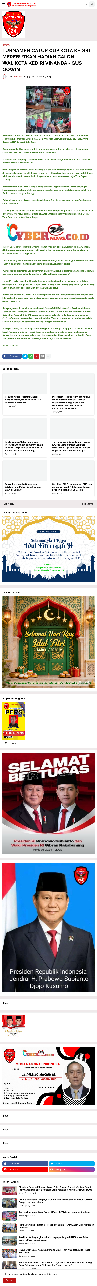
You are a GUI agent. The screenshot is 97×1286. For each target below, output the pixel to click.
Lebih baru (9, 504)
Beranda (6, 45)
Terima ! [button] (9, 1280)
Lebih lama (87, 504)
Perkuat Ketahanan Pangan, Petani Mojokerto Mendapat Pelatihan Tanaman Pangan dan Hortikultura (55, 1201)
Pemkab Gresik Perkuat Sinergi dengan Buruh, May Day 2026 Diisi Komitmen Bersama (23, 400)
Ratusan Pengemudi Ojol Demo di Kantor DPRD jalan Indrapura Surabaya (54, 1212)
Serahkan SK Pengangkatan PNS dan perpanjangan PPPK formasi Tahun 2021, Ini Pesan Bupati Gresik (72, 487)
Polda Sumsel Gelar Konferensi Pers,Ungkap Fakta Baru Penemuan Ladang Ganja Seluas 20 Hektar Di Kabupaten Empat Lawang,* (24, 446)
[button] (3, 4)
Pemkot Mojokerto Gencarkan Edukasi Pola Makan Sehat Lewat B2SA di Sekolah (23, 487)
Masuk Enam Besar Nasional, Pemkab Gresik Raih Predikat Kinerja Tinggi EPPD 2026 (54, 1251)
